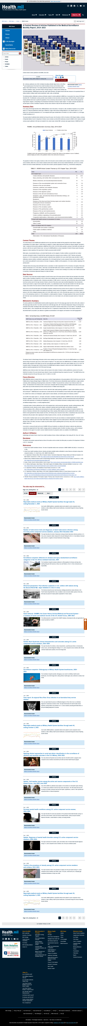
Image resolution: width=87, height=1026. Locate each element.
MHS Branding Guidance (27, 945)
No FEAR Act (26, 1010)
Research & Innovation (52, 964)
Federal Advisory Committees (25, 940)
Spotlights (7, 64)
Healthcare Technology (52, 955)
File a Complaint (25, 1002)
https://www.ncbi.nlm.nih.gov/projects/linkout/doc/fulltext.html (37, 460)
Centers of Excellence (52, 953)
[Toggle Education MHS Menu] (45, 15)
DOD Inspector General (63, 1010)
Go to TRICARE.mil (26, 974)
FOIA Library (75, 939)
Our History (24, 943)
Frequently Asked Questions (76, 944)
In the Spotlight (9, 41)
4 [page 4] (70, 489)
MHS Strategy (25, 937)
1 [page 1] (59, 489)
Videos (7, 38)
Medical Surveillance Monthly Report (75, 85)
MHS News (12, 26)
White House (54, 1013)
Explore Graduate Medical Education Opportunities (27, 1000)
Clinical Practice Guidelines (78, 933)
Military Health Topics (52, 932)
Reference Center (77, 931)
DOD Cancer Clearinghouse (53, 936)
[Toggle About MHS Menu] (36, 15)
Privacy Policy (17, 1010)
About (33, 15)
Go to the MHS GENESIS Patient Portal (27, 980)
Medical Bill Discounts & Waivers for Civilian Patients (53, 959)
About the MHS (26, 931)
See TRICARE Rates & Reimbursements (27, 992)
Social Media (9, 45)
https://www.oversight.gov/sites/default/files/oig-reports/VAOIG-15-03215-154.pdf (57, 456)
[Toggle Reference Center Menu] (69, 15)
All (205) (26, 493)
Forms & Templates (77, 941)
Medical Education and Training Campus (40, 952)
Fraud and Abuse (36, 1010)
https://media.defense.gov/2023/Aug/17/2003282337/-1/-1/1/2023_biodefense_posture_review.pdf (44, 469)
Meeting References (77, 947)
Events (6, 59)
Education (41, 15)
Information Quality (76, 1010)
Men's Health (50, 966)
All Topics (50, 934)
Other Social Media (61, 80)
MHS (57, 15)
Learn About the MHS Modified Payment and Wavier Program (27, 985)
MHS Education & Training (39, 932)
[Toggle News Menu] (59, 15)
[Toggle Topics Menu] (53, 15)
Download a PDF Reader (59, 1022)
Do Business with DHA (27, 997)
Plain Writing (37, 1013)
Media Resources (10, 48)
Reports (74, 955)
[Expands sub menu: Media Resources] (4, 49)
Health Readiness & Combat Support (52, 950)
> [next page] (83, 489)
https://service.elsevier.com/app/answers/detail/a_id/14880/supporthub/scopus (67, 462)
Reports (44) (40, 493)
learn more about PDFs (71, 1022)
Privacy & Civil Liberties (53, 962)
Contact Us (24, 947)
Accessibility (46, 1010)
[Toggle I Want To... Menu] (79, 15)
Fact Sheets (75, 937)
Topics (50, 15)
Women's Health (51, 968)
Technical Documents (77, 957)
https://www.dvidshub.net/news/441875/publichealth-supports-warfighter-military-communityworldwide (45, 466)
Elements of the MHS (26, 935)
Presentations (76, 951)
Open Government (27, 1013)
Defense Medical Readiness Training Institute (39, 943)
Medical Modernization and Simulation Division (40, 955)
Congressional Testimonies (78, 935)
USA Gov (46, 1013)
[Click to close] (85, 620)
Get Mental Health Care (27, 995)
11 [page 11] (79, 489)
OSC (61, 1013)
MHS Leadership (25, 933)
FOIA (54, 1010)
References (65, 15)
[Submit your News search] (20, 53)
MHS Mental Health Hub (53, 941)
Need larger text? (79, 21)
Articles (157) (33, 493)
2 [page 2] (63, 489)
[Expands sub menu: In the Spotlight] (4, 41)
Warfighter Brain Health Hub (53, 939)
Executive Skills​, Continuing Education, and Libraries (40, 948)
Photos (7, 34)
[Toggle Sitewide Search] (83, 15)
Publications (75, 953)
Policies (74, 949)
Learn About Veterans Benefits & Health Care (27, 989)
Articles (7, 30)
